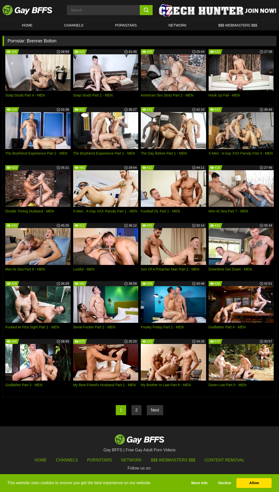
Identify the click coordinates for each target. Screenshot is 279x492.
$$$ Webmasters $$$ (237, 25)
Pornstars (99, 460)
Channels (67, 460)
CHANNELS (73, 25)
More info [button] (199, 483)
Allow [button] (254, 483)
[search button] (146, 10)
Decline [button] (224, 483)
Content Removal (225, 460)
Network (178, 25)
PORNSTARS (126, 25)
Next (155, 410)
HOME (27, 25)
